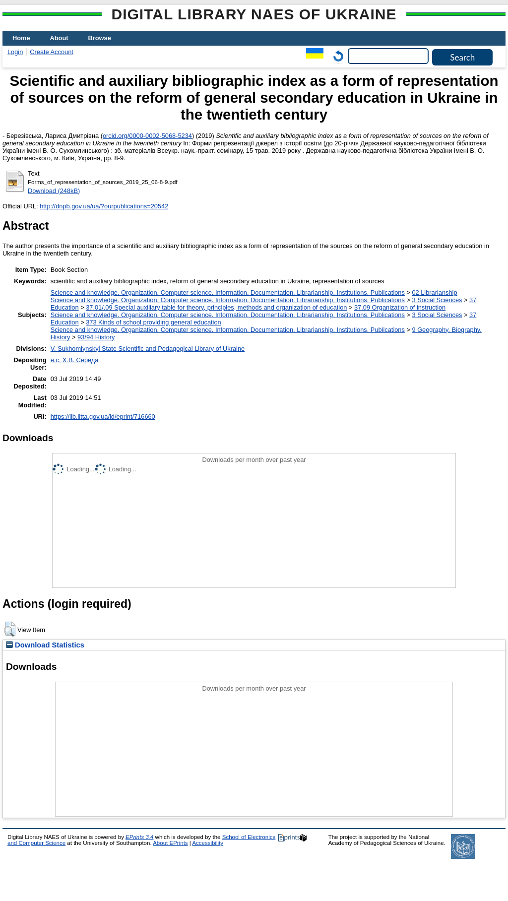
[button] (9, 629)
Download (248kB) (54, 190)
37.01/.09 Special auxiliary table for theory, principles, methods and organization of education (216, 307)
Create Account (51, 52)
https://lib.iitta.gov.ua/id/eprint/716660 (103, 416)
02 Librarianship (434, 292)
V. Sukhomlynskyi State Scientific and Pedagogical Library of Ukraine (148, 348)
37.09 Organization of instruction (399, 307)
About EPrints (170, 843)
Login (15, 52)
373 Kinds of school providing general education (153, 322)
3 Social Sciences (437, 300)
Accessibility (207, 843)
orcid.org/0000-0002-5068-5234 (147, 135)
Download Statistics (45, 645)
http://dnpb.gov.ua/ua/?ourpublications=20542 (104, 206)
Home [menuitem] (21, 38)
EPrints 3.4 (139, 837)
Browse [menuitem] (99, 38)
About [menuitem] (59, 38)
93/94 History (96, 337)
